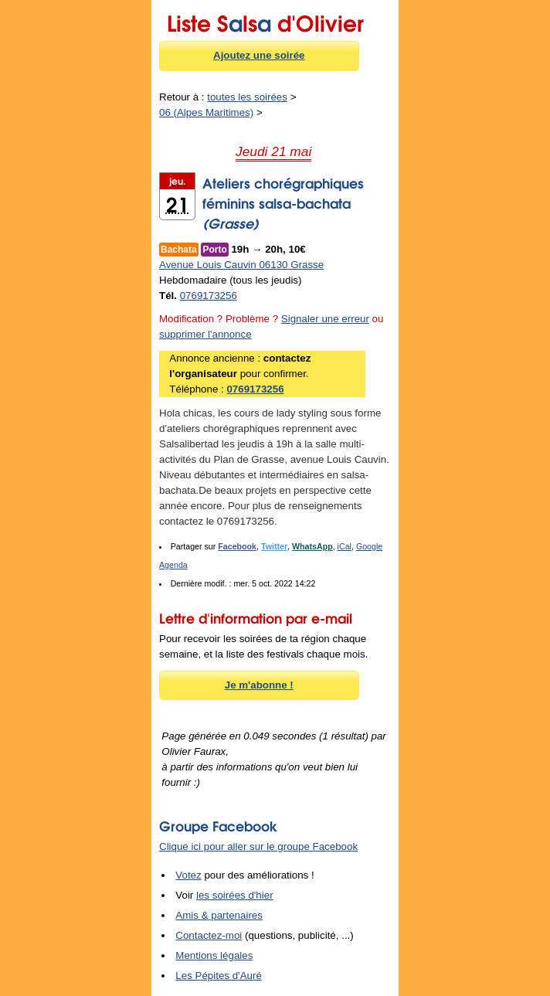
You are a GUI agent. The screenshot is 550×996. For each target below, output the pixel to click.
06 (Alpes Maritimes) (206, 112)
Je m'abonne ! (259, 685)
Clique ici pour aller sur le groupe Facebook (258, 846)
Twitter (274, 546)
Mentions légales (214, 955)
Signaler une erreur (325, 319)
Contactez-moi (208, 935)
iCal (344, 546)
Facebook (237, 546)
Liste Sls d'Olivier (265, 21)
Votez (188, 875)
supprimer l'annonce (205, 334)
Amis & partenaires (219, 915)
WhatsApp (312, 546)
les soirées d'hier (234, 895)
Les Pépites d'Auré (218, 975)
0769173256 (208, 295)
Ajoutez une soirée (259, 55)
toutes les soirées (247, 97)
